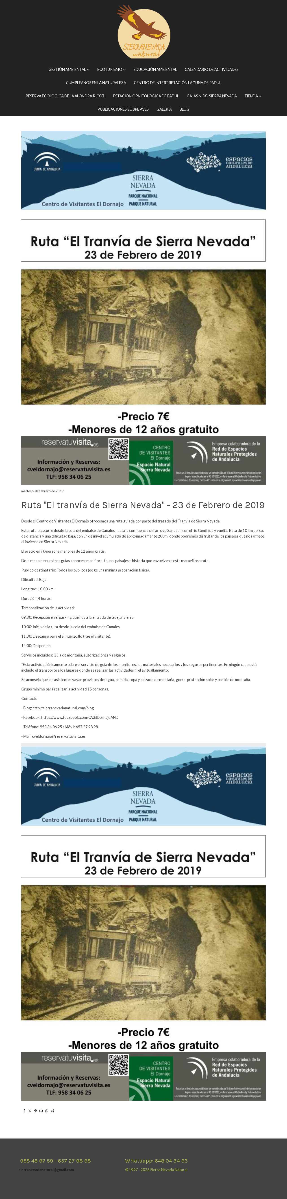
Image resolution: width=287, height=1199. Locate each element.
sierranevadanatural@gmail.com (46, 1169)
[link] (143, 31)
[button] (69, 69)
